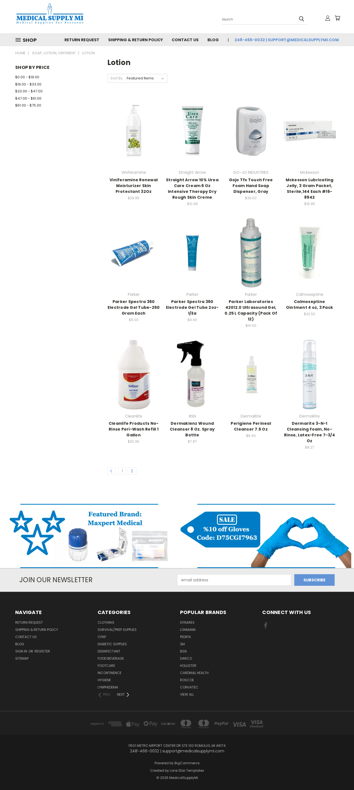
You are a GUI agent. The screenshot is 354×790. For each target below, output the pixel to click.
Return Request (81, 40)
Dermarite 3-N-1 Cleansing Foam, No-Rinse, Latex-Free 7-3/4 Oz (309, 432)
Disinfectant (109, 651)
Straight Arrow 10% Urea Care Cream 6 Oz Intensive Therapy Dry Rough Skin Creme (192, 188)
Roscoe (187, 680)
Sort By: (116, 78)
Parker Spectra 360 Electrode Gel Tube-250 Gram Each (134, 307)
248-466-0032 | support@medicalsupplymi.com (287, 40)
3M (182, 644)
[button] (88, 536)
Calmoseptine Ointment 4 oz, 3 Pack (309, 304)
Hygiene (104, 680)
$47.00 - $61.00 (28, 98)
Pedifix (185, 636)
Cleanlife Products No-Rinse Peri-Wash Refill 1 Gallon (134, 429)
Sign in (21, 651)
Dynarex (187, 622)
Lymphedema (108, 687)
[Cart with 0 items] (337, 18)
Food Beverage (111, 658)
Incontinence (109, 672)
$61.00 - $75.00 (28, 105)
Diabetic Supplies (112, 644)
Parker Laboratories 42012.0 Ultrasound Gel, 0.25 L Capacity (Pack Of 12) (251, 310)
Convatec (189, 687)
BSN (183, 651)
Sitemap (21, 658)
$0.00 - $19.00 (27, 77)
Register (42, 651)
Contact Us (185, 40)
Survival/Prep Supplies (117, 629)
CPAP (102, 636)
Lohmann (188, 629)
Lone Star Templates (187, 770)
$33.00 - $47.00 (29, 91)
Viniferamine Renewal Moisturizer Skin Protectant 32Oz (134, 185)
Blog (213, 40)
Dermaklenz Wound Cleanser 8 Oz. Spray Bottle (192, 429)
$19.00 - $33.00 (28, 84)
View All (187, 694)
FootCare (106, 665)
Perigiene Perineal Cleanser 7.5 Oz (251, 426)
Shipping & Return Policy (135, 40)
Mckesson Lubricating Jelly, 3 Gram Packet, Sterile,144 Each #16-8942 (310, 188)
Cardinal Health (194, 672)
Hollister (188, 665)
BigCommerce (187, 763)
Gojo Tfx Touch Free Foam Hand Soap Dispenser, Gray (251, 185)
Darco (186, 658)
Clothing (106, 622)
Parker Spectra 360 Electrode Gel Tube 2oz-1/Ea (192, 307)
